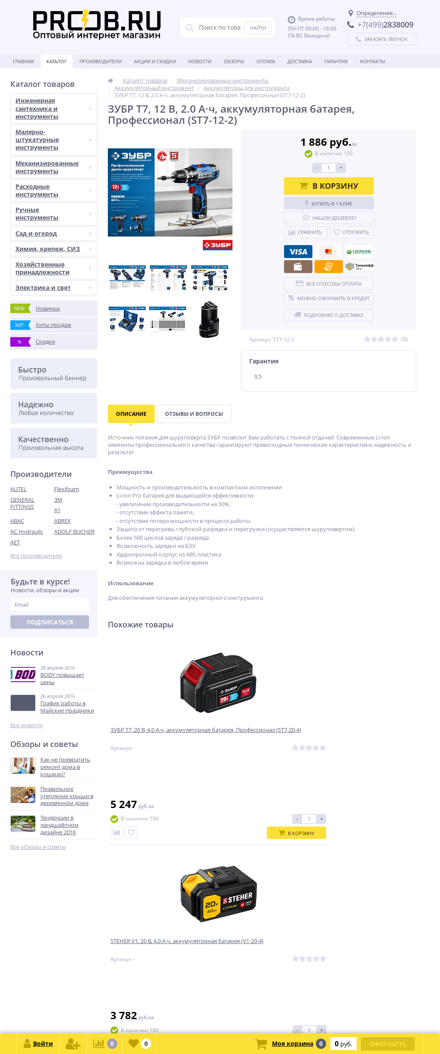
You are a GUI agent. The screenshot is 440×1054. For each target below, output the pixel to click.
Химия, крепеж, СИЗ (53, 249)
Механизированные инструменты (53, 167)
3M (58, 500)
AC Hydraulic (26, 531)
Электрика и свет (53, 287)
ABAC (17, 521)
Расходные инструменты (53, 190)
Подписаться (50, 622)
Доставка (299, 61)
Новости (199, 61)
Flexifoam (66, 489)
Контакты (372, 61)
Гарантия (336, 61)
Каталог (56, 61)
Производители (100, 61)
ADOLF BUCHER (74, 531)
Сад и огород (53, 233)
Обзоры (234, 61)
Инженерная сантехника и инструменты (53, 108)
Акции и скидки (155, 61)
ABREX (62, 521)
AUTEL (18, 489)
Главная (23, 61)
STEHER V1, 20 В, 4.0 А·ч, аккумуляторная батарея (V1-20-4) (260, 739)
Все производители (36, 555)
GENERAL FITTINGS (22, 503)
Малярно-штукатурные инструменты (53, 139)
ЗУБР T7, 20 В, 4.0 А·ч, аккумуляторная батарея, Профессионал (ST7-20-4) (148, 739)
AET (15, 542)
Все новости (26, 725)
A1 (57, 510)
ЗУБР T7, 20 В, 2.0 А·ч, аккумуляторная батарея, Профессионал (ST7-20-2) (355, 739)
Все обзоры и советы (38, 847)
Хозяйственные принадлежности (53, 268)
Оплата (266, 61)
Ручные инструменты (53, 213)
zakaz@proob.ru (120, 1012)
